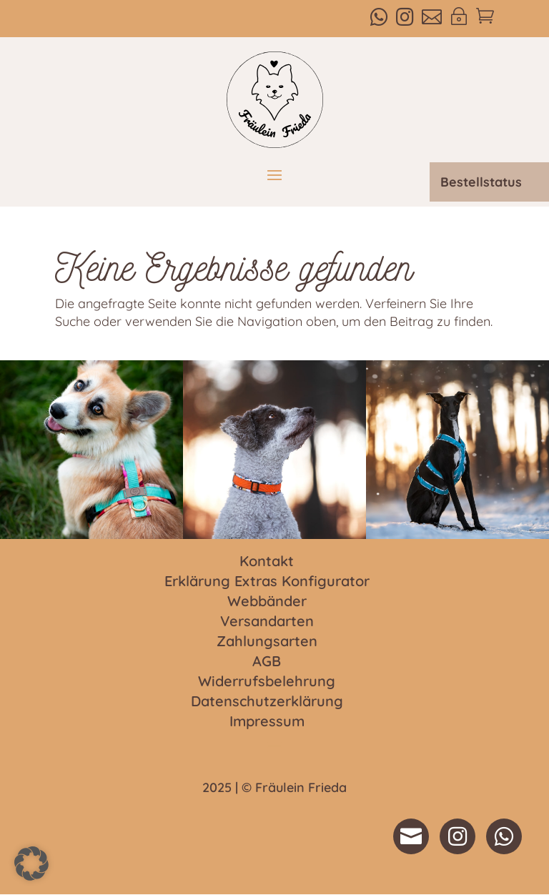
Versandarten (267, 622)
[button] (31, 863)
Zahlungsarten (267, 642)
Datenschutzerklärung (267, 702)
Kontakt (266, 562)
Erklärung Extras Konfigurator (267, 582)
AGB (266, 662)
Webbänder (267, 602)
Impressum (267, 722)
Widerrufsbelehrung (266, 682)
